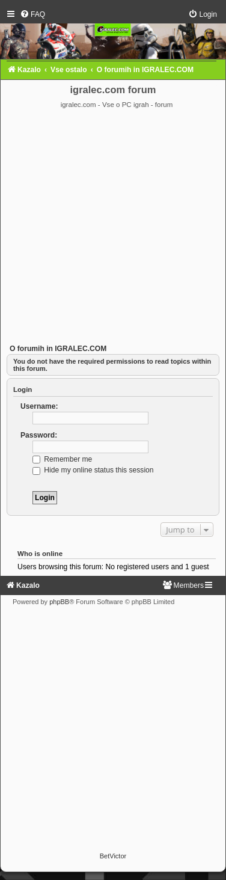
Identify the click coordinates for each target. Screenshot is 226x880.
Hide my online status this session (93, 470)
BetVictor (113, 856)
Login (22, 389)
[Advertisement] (112, 228)
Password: (38, 435)
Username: (39, 406)
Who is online (40, 553)
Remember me (62, 459)
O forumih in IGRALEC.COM (58, 348)
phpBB (59, 601)
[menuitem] (32, 14)
